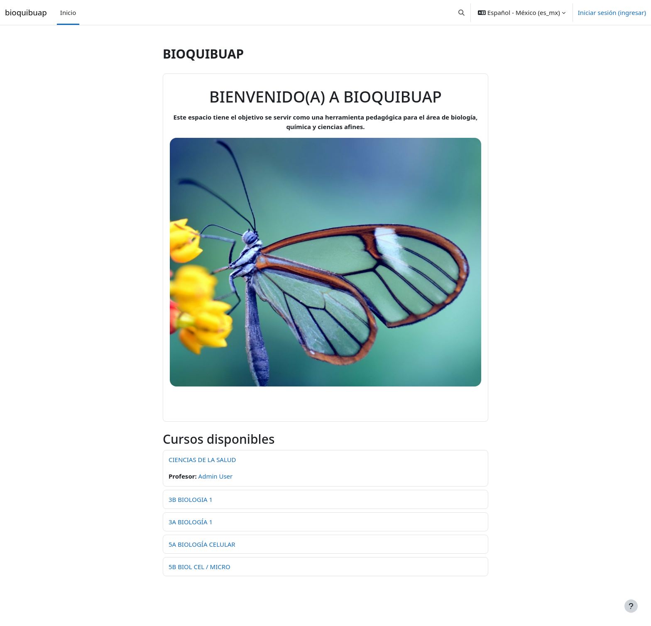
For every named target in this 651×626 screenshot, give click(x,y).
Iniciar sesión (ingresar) (612, 12)
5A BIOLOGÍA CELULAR (202, 544)
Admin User (215, 476)
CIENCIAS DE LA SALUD (202, 459)
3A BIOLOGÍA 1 (191, 522)
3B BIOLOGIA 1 (191, 499)
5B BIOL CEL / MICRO (199, 566)
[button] (461, 12)
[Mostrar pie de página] (631, 606)
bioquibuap (26, 12)
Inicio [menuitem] (68, 12)
